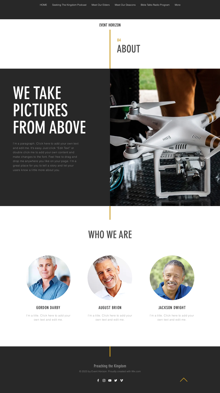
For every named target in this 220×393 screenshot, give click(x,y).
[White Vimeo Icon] (121, 380)
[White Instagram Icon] (104, 380)
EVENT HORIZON (110, 25)
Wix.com (136, 371)
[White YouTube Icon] (110, 380)
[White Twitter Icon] (116, 380)
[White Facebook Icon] (98, 380)
